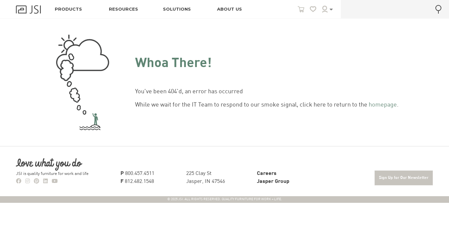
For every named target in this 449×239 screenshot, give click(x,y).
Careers (266, 173)
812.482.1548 (137, 181)
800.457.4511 (137, 173)
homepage (383, 105)
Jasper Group (273, 181)
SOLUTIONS (177, 9)
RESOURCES (123, 9)
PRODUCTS (68, 9)
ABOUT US (229, 9)
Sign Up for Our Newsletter (403, 178)
